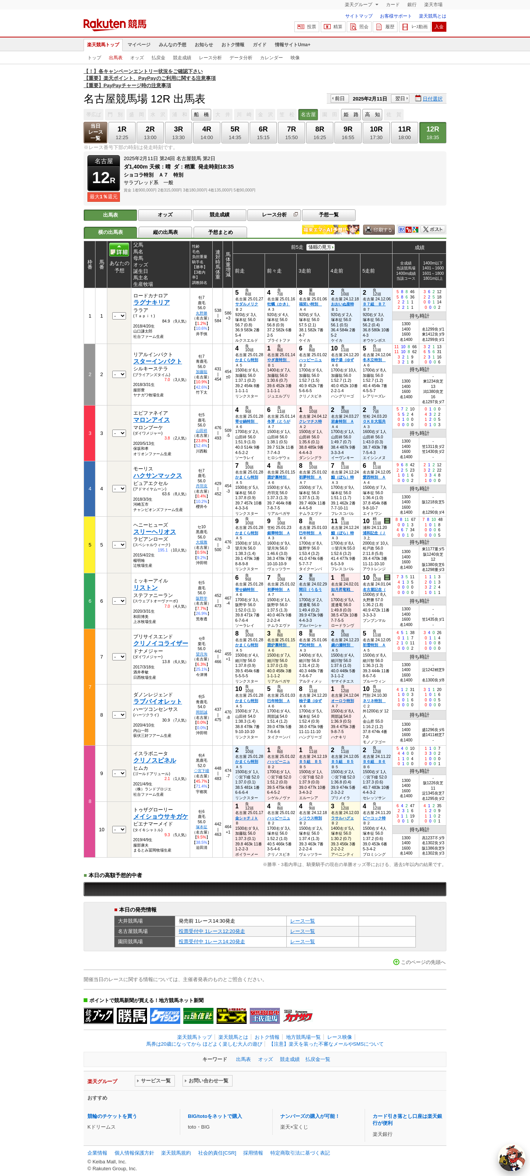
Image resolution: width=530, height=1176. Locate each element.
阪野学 (201, 598)
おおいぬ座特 (342, 304)
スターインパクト (157, 361)
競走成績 (182, 57)
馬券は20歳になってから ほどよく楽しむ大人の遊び (204, 1044)
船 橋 (201, 114)
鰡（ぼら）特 (342, 477)
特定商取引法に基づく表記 (300, 1153)
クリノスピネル (154, 760)
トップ (94, 57)
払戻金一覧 (317, 1059)
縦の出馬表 (165, 232)
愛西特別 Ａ (374, 477)
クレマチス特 (310, 421)
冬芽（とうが (278, 421)
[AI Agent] (511, 1157)
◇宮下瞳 (201, 771)
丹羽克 (201, 486)
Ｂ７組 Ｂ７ (374, 304)
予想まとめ (220, 232)
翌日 (400, 98)
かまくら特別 (246, 360)
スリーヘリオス (154, 532)
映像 (295, 57)
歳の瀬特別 (342, 645)
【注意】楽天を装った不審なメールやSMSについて (326, 1044)
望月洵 (201, 654)
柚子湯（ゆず (342, 360)
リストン (145, 587)
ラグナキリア (151, 302)
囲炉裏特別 (278, 477)
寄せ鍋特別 (246, 421)
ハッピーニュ (310, 360)
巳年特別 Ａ (310, 533)
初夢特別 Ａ (310, 477)
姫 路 (351, 114)
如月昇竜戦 (342, 589)
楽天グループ (359, 4)
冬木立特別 (374, 360)
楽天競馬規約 (176, 1153)
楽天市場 (433, 4)
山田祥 (201, 430)
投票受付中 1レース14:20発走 (212, 941)
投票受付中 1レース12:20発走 (212, 931)
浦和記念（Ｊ (374, 533)
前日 (340, 98)
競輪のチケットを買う (112, 1116)
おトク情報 (232, 44)
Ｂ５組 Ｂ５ (310, 761)
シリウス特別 (310, 818)
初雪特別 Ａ (374, 645)
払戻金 (158, 57)
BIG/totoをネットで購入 (215, 1116)
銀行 (412, 4)
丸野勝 (201, 313)
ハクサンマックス (157, 475)
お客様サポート (396, 16)
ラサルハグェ (342, 818)
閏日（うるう (310, 589)
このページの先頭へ (423, 962)
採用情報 (253, 1153)
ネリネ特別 (374, 701)
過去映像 (388, 521)
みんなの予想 (172, 44)
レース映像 (339, 1037)
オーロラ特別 (342, 701)
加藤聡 (201, 372)
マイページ (139, 44)
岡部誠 (201, 712)
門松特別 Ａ (310, 645)
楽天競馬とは (432, 16)
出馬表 (116, 57)
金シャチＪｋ (246, 818)
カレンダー (271, 57)
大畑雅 (201, 542)
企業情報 (97, 1153)
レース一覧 (302, 921)
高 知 (372, 114)
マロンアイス (151, 420)
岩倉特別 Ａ (342, 421)
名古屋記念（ (374, 589)
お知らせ (204, 44)
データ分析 (240, 57)
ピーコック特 (374, 818)
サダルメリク (246, 304)
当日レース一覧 (95, 132)
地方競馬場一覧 (303, 1037)
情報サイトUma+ (292, 44)
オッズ (137, 57)
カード (393, 4)
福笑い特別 (310, 304)
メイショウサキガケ (160, 816)
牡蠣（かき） (278, 304)
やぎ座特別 (278, 360)
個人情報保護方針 (134, 1153)
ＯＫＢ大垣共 (374, 421)
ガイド (260, 44)
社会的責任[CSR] (217, 1153)
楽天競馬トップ (103, 44)
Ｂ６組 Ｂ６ (374, 761)
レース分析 (210, 57)
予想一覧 (329, 214)
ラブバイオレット (157, 701)
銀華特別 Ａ (278, 533)
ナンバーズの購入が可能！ (310, 1116)
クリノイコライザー (160, 643)
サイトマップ (359, 16)
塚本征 (201, 827)
